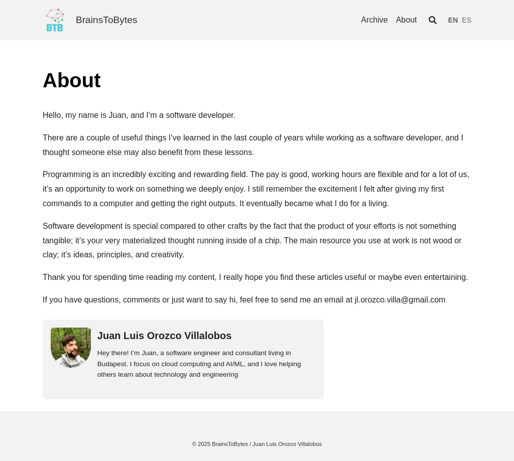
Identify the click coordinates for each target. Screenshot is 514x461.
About (406, 20)
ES (466, 20)
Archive (374, 20)
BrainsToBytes (107, 20)
